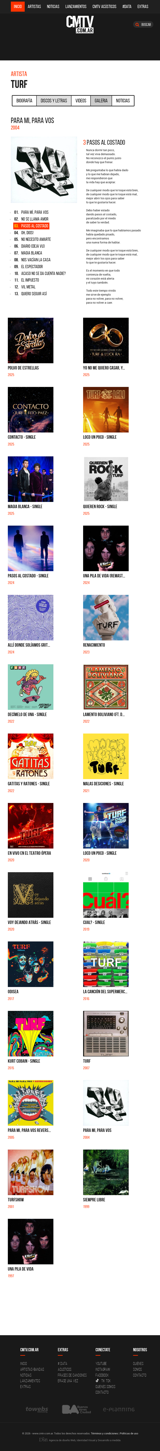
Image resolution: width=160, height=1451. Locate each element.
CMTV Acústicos (104, 6)
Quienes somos (105, 1386)
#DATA (126, 6)
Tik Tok (103, 1381)
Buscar (143, 24)
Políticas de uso (129, 1433)
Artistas (34, 6)
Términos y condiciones (104, 1433)
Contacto (102, 1392)
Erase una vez (68, 1381)
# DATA (62, 1363)
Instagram (103, 1369)
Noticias (53, 6)
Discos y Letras (54, 100)
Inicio (18, 6)
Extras (143, 6)
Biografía (24, 100)
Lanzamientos (76, 6)
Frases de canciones (72, 1375)
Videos (80, 100)
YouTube (101, 1363)
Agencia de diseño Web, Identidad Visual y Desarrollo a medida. (80, 1440)
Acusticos (64, 1369)
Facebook (102, 1375)
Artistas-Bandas (32, 1369)
